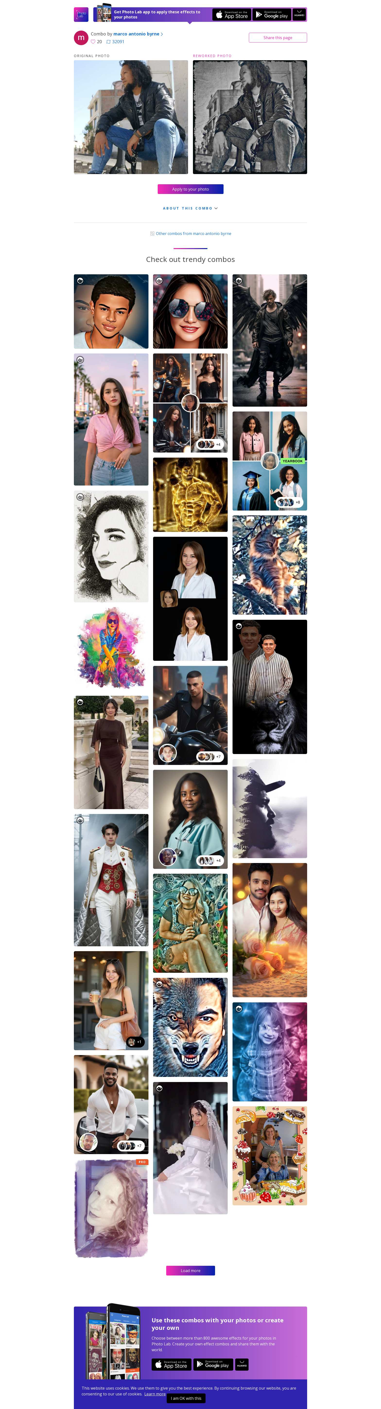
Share (278, 37)
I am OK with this (186, 1398)
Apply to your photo (190, 189)
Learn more (155, 1394)
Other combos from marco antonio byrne (190, 233)
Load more (190, 1270)
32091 (115, 41)
